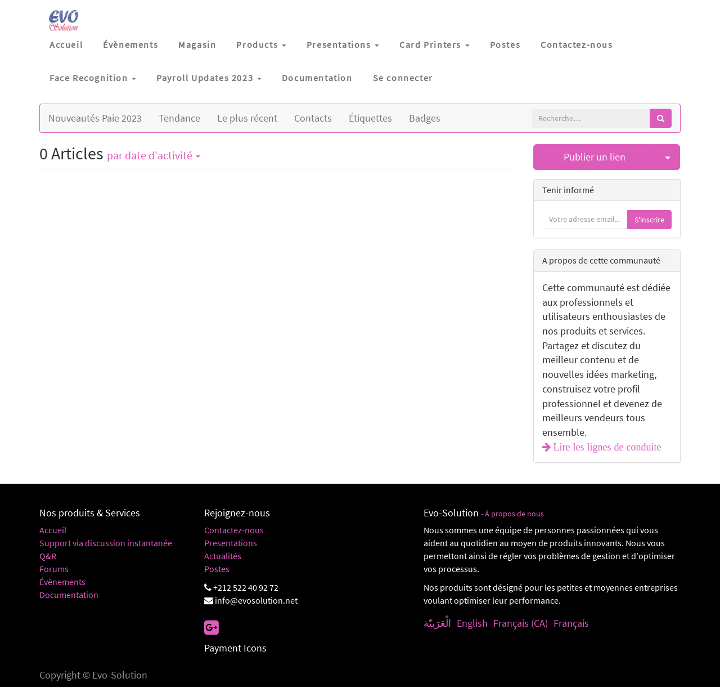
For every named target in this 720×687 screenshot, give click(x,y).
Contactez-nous (234, 530)
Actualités (222, 555)
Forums (54, 568)
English (472, 623)
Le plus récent (247, 117)
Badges (424, 117)
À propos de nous (514, 514)
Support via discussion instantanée (105, 542)
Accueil (52, 530)
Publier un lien (595, 156)
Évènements (62, 581)
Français (571, 623)
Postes (217, 568)
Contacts (313, 117)
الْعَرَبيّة (437, 623)
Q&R (47, 555)
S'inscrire (649, 220)
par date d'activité (153, 155)
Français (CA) (520, 623)
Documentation (68, 594)
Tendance (179, 117)
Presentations (230, 542)
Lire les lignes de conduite (606, 447)
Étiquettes (370, 117)
